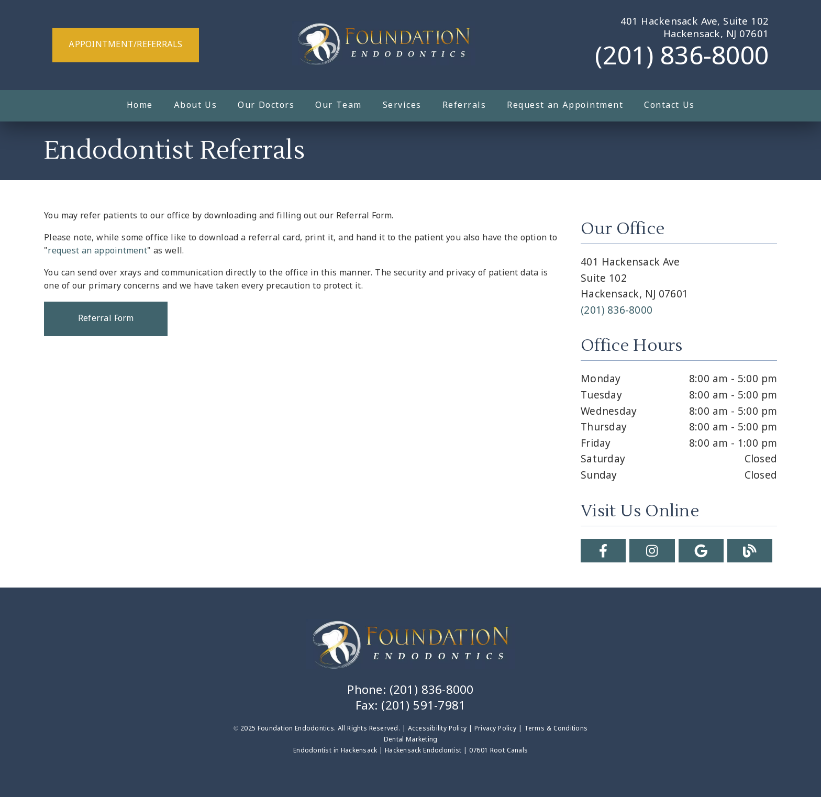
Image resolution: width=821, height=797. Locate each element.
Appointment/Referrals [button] (125, 44)
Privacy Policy (495, 729)
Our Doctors (266, 105)
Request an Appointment (565, 105)
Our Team (338, 105)
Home (140, 105)
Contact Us (669, 105)
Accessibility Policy (437, 729)
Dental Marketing (411, 740)
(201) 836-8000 (682, 57)
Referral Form (106, 318)
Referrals (464, 105)
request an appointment (97, 251)
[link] (383, 45)
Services (402, 105)
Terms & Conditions (556, 729)
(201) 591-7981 (423, 706)
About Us (195, 105)
